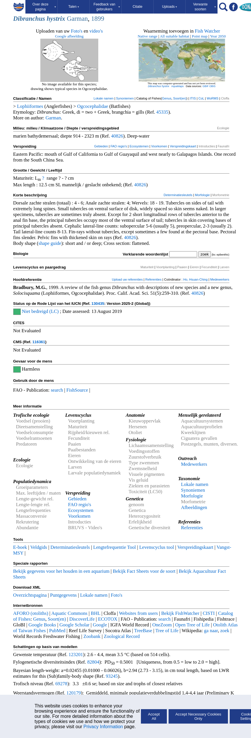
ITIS (193, 98)
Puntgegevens (63, 595)
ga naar (211, 630)
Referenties (153, 279)
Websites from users (138, 613)
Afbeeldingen (194, 507)
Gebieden (101, 146)
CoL (201, 98)
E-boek (20, 547)
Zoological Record (121, 636)
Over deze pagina (44, 6)
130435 (97, 303)
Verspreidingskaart (183, 146)
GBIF (206, 86)
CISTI (209, 613)
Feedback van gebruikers (107, 6)
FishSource (77, 390)
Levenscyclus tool (156, 547)
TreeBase (143, 630)
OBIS (212, 86)
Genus (166, 98)
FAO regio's (118, 146)
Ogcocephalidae (92, 106)
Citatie (137, 7)
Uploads (169, 7)
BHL (95, 613)
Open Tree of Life (192, 625)
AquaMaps (177, 86)
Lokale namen (104, 98)
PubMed (57, 630)
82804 (93, 662)
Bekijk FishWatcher (180, 613)
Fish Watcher (207, 31)
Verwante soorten (204, 6)
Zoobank (91, 636)
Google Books (42, 625)
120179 (74, 693)
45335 (162, 112)
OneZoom (162, 625)
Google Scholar (74, 625)
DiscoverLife (82, 619)
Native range (147, 36)
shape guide (49, 243)
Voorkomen (159, 146)
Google (100, 625)
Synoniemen (125, 98)
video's (96, 31)
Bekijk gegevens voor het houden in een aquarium (61, 571)
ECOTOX (107, 619)
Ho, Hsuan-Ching (195, 279)
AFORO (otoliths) (30, 613)
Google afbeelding (69, 36)
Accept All (154, 716)
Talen (73, 7)
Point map (199, 36)
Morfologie (202, 195)
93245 (112, 676)
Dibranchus (29, 18)
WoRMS (212, 98)
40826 (117, 136)
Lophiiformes (30, 106)
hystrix (56, 18)
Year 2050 (218, 36)
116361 (38, 342)
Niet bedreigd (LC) (40, 311)
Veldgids (38, 547)
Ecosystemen (139, 146)
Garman (77, 18)
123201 (76, 654)
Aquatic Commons (69, 613)
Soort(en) (179, 98)
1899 (97, 18)
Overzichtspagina (30, 595)
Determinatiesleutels (178, 195)
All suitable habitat (174, 36)
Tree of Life (166, 630)
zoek (224, 630)
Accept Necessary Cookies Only (198, 716)
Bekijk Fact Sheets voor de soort (144, 571)
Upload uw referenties (127, 279)
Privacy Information (103, 726)
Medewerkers (219, 279)
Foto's (76, 31)
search (57, 390)
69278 (61, 683)
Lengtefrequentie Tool (114, 547)
